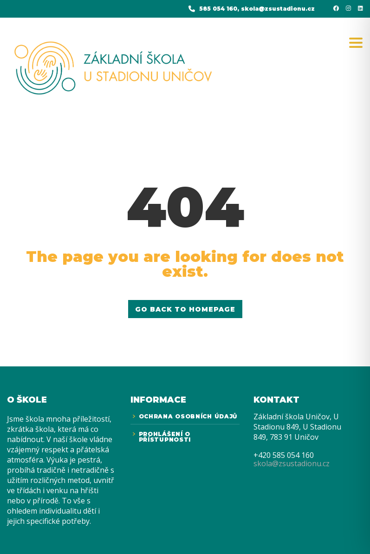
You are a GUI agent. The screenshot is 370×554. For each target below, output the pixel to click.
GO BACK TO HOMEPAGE (185, 309)
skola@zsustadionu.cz (291, 463)
